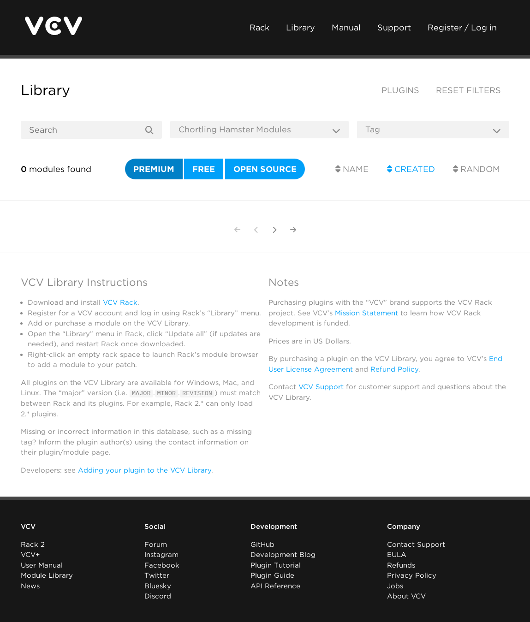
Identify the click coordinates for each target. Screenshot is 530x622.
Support (394, 27)
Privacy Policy (411, 575)
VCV (28, 526)
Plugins (400, 90)
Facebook (161, 565)
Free (203, 169)
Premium (153, 169)
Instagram (161, 555)
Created (411, 169)
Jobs (395, 585)
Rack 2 (33, 544)
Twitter (156, 575)
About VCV (406, 596)
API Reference (275, 585)
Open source (265, 169)
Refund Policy (394, 369)
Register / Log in (462, 27)
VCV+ (30, 555)
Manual (346, 27)
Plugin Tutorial (275, 565)
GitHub (262, 544)
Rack (259, 27)
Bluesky (157, 585)
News (30, 585)
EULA (396, 555)
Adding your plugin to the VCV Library (144, 470)
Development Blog (283, 555)
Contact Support (416, 544)
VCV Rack (120, 302)
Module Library (47, 575)
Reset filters (468, 90)
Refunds (401, 565)
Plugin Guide (272, 575)
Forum (155, 544)
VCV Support (321, 387)
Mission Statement (366, 313)
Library (300, 27)
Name (352, 169)
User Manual (42, 565)
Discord (157, 596)
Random (476, 169)
